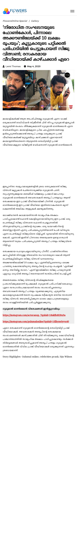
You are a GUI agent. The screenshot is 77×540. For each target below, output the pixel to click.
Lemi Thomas (13, 66)
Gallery (35, 21)
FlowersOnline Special (15, 21)
